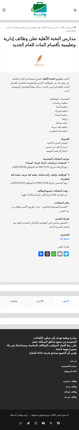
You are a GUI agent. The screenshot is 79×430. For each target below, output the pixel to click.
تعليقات (13, 301)
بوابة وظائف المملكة (19, 415)
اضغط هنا (64, 238)
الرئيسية (71, 27)
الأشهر (66, 301)
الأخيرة (40, 301)
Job (62, 27)
